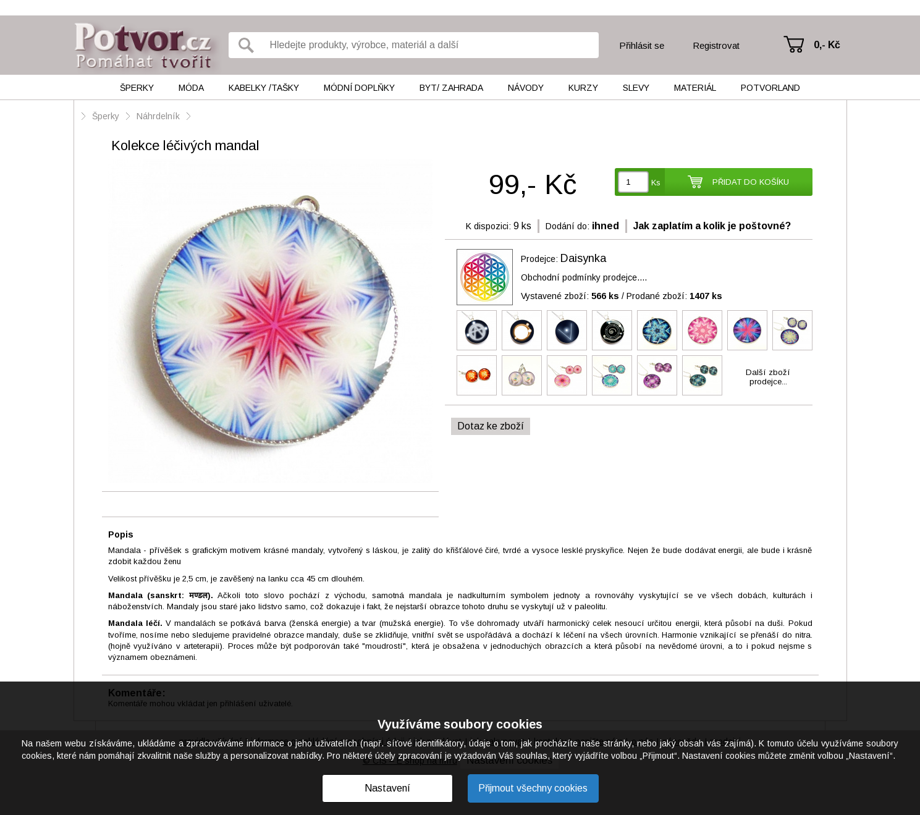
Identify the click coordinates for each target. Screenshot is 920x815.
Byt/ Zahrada (451, 88)
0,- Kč (827, 45)
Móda (191, 88)
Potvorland (770, 88)
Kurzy (583, 88)
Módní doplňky (359, 88)
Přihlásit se (641, 45)
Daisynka (583, 258)
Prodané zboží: (674, 296)
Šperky (137, 88)
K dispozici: (488, 226)
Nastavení (387, 788)
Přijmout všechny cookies (533, 788)
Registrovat (716, 45)
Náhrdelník (159, 116)
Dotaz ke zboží (490, 426)
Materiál (695, 88)
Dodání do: (567, 226)
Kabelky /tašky (264, 88)
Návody (526, 88)
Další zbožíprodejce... (768, 377)
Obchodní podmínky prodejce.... (584, 277)
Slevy (636, 88)
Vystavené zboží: (570, 296)
